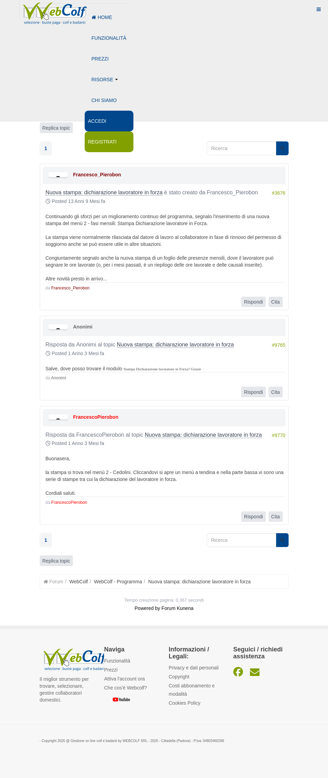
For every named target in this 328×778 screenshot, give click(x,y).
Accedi (97, 121)
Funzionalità (109, 38)
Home (102, 17)
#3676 (278, 193)
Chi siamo (104, 100)
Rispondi (253, 302)
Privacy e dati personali (194, 667)
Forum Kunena (177, 608)
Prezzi (100, 59)
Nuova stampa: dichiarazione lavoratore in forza (104, 192)
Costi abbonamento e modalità (192, 690)
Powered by (147, 608)
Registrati (102, 142)
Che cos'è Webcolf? (125, 688)
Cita (275, 302)
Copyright (179, 676)
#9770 (278, 435)
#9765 (278, 345)
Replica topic (56, 561)
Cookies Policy (184, 703)
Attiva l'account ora (124, 679)
